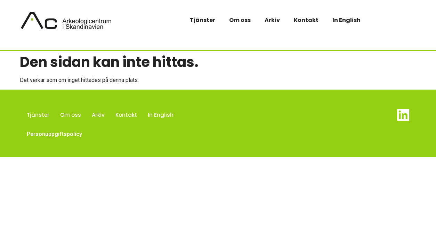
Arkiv (272, 20)
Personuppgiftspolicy (54, 134)
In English (346, 20)
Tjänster (202, 20)
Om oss (240, 20)
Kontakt (306, 20)
